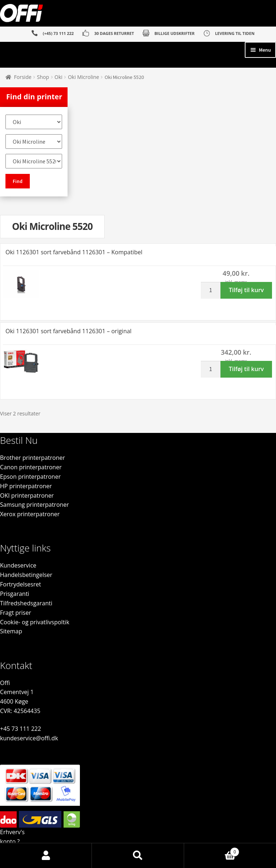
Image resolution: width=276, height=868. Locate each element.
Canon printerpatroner (31, 467)
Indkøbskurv (212, 850)
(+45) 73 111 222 (58, 33)
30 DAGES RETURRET (114, 33)
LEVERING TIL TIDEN (235, 33)
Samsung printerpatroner (34, 505)
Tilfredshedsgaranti (26, 603)
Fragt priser (15, 613)
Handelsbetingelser (26, 575)
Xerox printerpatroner (30, 514)
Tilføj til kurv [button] (246, 290)
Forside (23, 76)
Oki (58, 76)
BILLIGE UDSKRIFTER (174, 33)
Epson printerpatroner (30, 477)
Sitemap (11, 631)
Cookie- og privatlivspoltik (34, 622)
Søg (138, 855)
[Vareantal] (213, 290)
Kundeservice (18, 565)
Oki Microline (83, 76)
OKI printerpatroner (27, 495)
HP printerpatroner (26, 486)
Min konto (46, 855)
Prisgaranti (14, 594)
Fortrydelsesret (20, 584)
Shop (43, 76)
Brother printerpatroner (32, 458)
